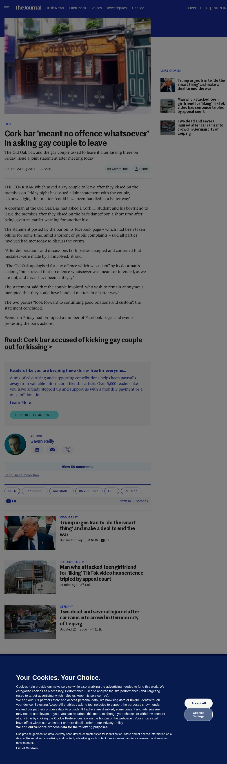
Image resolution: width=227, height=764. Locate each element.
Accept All (198, 703)
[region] (113, 710)
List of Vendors (27, 748)
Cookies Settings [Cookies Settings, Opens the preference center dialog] (199, 714)
